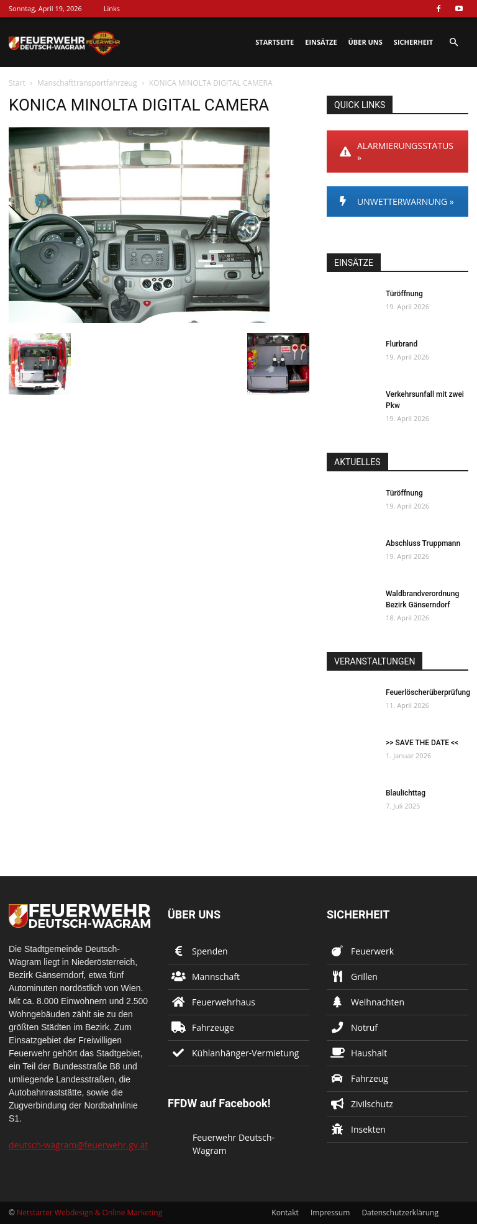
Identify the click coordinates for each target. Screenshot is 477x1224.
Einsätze (321, 42)
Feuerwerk (372, 951)
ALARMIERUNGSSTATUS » (396, 151)
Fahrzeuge (213, 1027)
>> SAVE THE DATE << (422, 742)
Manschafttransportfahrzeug (87, 83)
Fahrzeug (369, 1078)
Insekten (368, 1129)
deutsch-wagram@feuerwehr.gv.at (78, 1145)
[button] (453, 42)
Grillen (364, 976)
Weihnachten (377, 1002)
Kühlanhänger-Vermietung (245, 1053)
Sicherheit (413, 42)
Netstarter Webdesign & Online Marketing (89, 1212)
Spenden (210, 951)
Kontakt (284, 1212)
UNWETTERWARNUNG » (397, 201)
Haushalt (369, 1053)
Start (17, 83)
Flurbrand (401, 344)
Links (112, 8)
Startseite (274, 42)
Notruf (364, 1027)
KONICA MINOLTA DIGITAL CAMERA (139, 105)
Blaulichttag (405, 793)
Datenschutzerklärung (399, 1212)
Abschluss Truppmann (423, 543)
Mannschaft (216, 976)
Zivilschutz (372, 1104)
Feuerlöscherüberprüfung (428, 692)
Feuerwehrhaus (223, 1002)
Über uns (365, 42)
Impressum (330, 1212)
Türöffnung (404, 293)
